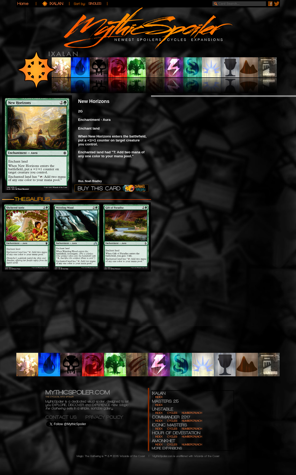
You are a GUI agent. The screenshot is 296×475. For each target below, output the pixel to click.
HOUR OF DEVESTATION (176, 433)
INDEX (159, 397)
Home (22, 3)
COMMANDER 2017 (171, 417)
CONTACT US (65, 417)
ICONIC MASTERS (169, 425)
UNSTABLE (162, 409)
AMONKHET (163, 441)
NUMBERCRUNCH (192, 412)
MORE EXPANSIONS (167, 448)
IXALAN (57, 3)
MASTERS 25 (165, 401)
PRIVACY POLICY (104, 417)
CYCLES (172, 412)
